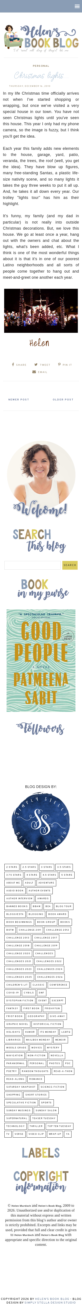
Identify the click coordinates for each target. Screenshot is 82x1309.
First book (31, 1008)
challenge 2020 (18, 953)
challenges (44, 953)
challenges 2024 (50, 969)
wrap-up (55, 1134)
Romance (36, 1079)
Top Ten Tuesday (60, 1126)
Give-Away (57, 1016)
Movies (36, 1047)
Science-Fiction (53, 1087)
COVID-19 (12, 992)
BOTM (10, 930)
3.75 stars (13, 875)
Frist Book (14, 1016)
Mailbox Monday (38, 1040)
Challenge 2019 (46, 945)
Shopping (13, 1095)
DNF (41, 992)
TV (8, 1134)
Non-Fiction (37, 1055)
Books (65, 922)
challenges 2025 (19, 977)
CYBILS (29, 992)
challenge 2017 (45, 937)
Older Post (63, 400)
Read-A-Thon (63, 1071)
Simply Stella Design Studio (50, 1303)
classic (39, 985)
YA (68, 1134)
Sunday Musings (18, 1110)
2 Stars (11, 867)
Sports (46, 1102)
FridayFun (52, 1008)
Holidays (13, 1032)
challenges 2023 (19, 969)
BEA (48, 906)
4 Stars (32, 875)
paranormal (15, 1063)
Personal (41, 66)
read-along (15, 1079)
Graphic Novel (17, 1024)
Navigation (14, 1055)
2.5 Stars (29, 867)
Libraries (13, 1040)
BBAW (36, 906)
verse (19, 1134)
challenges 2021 (18, 961)
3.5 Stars (64, 867)
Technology (15, 1126)
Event (42, 1000)
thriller (36, 1126)
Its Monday (48, 1032)
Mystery (53, 1047)
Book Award (57, 914)
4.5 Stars (49, 875)
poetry (11, 1071)
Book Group (46, 922)
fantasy (12, 1008)
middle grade (16, 1047)
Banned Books (17, 906)
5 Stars (67, 875)
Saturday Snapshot (21, 1087)
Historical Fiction (47, 1024)
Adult (29, 883)
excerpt (58, 1000)
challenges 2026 (50, 977)
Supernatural (16, 1118)
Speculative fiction (21, 1102)
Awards (43, 898)
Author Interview (19, 898)
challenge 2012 (57, 930)
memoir (60, 1040)
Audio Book (15, 890)
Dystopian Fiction (19, 1000)
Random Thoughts (35, 1071)
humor (30, 1032)
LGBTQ (66, 1032)
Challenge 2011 (30, 930)
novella (57, 1055)
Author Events (40, 890)
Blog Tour (64, 906)
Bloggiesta (15, 914)
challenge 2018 (18, 945)
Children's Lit (17, 985)
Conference (59, 985)
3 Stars (46, 867)
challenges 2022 (49, 961)
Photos (54, 1063)
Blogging (36, 914)
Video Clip (36, 1134)
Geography (36, 1016)
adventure (46, 883)
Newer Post (18, 400)
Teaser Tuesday (44, 1118)
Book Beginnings (19, 922)
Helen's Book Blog (52, 1299)
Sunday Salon (46, 1110)
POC (68, 1063)
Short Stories (36, 1095)
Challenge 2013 (17, 937)
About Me (13, 883)
